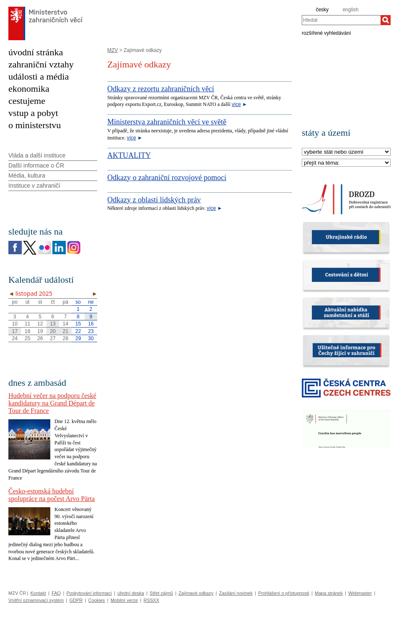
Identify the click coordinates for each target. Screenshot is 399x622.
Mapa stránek (329, 593)
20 (52, 331)
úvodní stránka (35, 52)
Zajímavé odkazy (196, 593)
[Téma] (346, 163)
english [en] (350, 10)
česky (322, 10)
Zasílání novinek (236, 593)
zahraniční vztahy (41, 64)
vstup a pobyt (33, 113)
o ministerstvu (34, 125)
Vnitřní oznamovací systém (36, 600)
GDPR (76, 600)
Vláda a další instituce (36, 155)
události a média (38, 76)
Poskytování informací (89, 593)
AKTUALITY (129, 155)
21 (65, 331)
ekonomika (28, 88)
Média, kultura (26, 175)
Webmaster (360, 593)
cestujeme (26, 100)
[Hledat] (386, 20)
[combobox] (341, 20)
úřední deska (130, 593)
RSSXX (151, 600)
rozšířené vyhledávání (326, 32)
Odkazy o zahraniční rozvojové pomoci (166, 177)
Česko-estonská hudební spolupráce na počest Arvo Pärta (51, 495)
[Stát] (346, 152)
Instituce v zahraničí (34, 185)
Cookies (96, 600)
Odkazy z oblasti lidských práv (154, 200)
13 (52, 324)
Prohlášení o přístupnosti (283, 593)
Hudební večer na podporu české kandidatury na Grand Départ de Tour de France (52, 403)
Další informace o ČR (36, 165)
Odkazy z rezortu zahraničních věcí (160, 89)
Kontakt (38, 593)
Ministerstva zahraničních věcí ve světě (166, 122)
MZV (112, 50)
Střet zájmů (161, 593)
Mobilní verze (124, 600)
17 (14, 331)
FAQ (56, 593)
